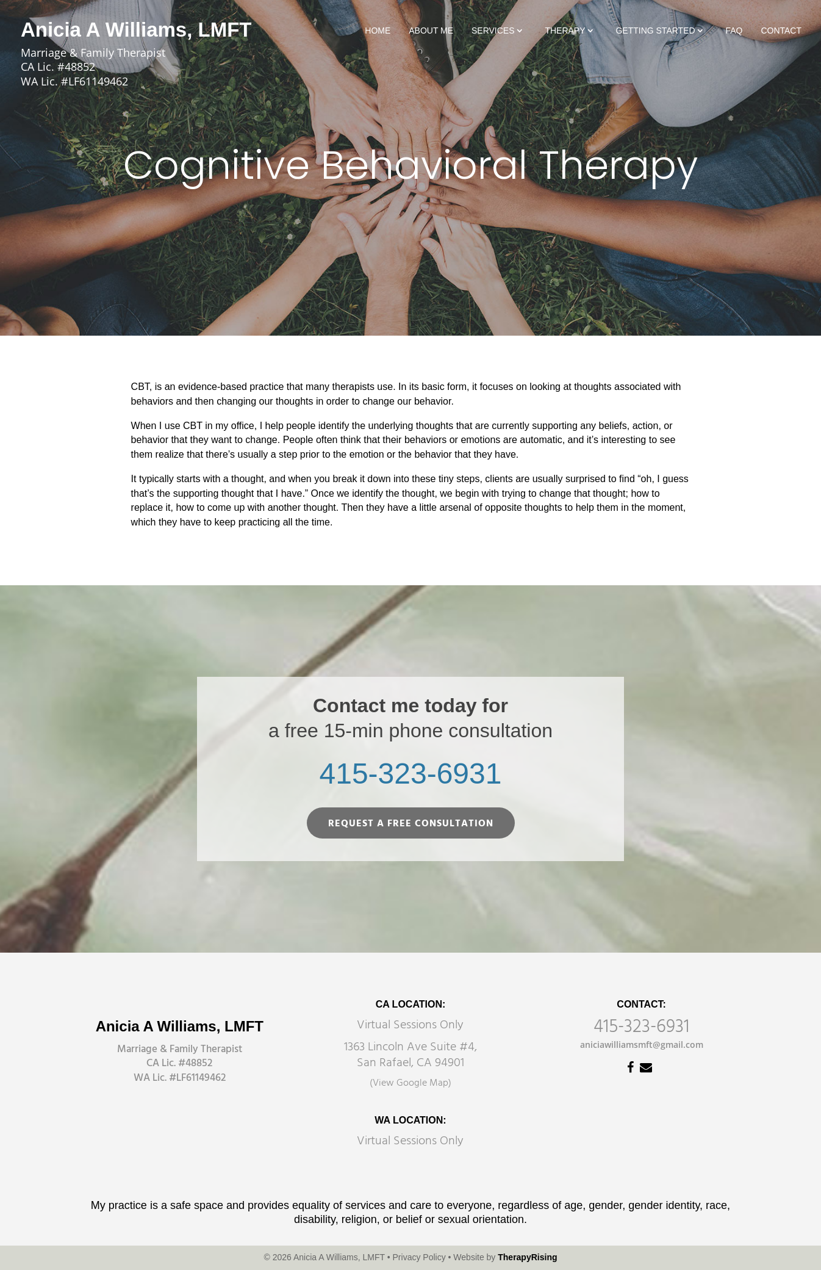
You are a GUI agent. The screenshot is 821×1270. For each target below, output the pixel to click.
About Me (431, 30)
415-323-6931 (411, 773)
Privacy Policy (419, 1257)
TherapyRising (527, 1257)
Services (493, 30)
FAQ (733, 30)
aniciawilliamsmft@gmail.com (641, 1044)
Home (377, 30)
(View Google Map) (410, 1083)
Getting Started (655, 30)
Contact (781, 30)
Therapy (565, 30)
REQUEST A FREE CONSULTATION (410, 824)
